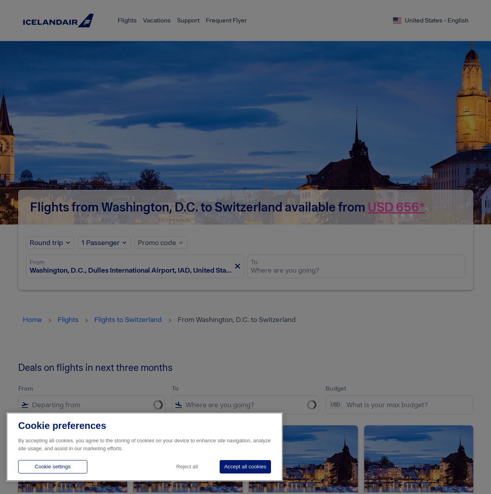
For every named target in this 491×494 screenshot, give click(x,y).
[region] (144, 446)
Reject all (187, 467)
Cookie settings (53, 467)
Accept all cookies (245, 467)
